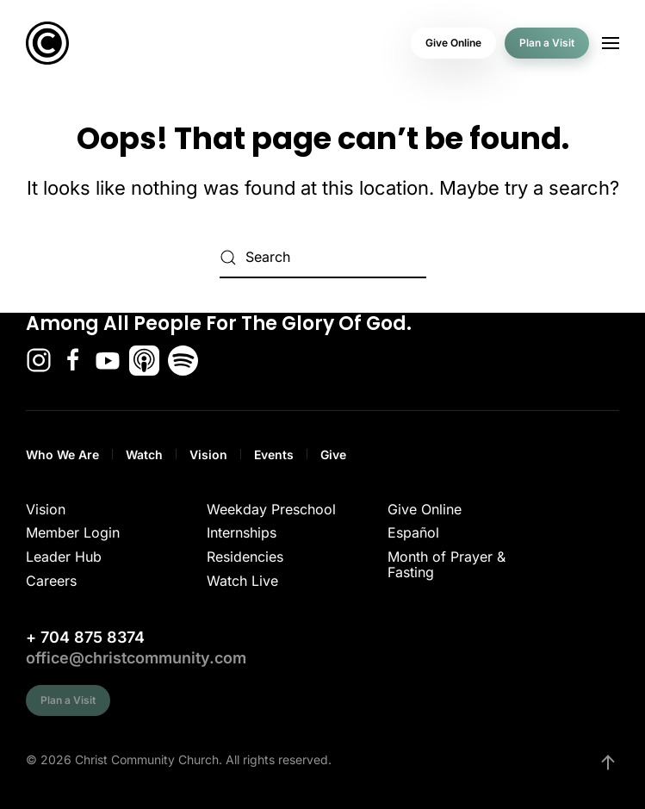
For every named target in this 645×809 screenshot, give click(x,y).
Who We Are (62, 454)
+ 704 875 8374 (85, 637)
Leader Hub (64, 556)
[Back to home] (47, 43)
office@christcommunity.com (136, 658)
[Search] (323, 257)
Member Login (73, 532)
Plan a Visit (546, 42)
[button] (610, 43)
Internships (241, 532)
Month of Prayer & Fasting (446, 564)
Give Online (453, 42)
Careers (51, 580)
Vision (208, 454)
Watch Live (242, 580)
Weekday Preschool (271, 509)
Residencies (245, 556)
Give (333, 454)
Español (413, 532)
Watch (144, 454)
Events (274, 454)
